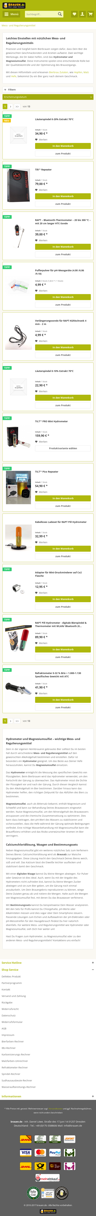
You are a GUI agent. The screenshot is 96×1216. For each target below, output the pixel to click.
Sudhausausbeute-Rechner (17, 1080)
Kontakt (6, 989)
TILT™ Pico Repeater (46, 471)
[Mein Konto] (82, 14)
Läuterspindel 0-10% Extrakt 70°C (54, 371)
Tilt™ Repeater (43, 169)
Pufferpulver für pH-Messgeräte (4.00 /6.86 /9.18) (59, 272)
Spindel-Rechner (11, 1074)
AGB (4, 1028)
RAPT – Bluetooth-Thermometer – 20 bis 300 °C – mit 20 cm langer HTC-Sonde (63, 221)
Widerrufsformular (12, 1022)
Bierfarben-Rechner (13, 1041)
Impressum (8, 1035)
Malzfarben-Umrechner (15, 1061)
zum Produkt (63, 153)
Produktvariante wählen (63, 448)
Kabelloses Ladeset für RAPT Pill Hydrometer (61, 522)
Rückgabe (7, 1002)
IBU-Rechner (9, 1048)
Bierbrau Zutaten (58, 72)
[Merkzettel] (74, 14)
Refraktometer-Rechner (15, 1067)
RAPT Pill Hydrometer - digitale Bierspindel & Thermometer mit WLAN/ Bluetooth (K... (61, 624)
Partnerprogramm (12, 983)
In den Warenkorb (63, 145)
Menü (11, 13)
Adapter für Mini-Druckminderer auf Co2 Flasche (58, 574)
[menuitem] (11, 14)
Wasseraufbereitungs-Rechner (19, 1087)
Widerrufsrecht (10, 1009)
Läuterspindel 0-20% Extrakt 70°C (54, 119)
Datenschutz (9, 1015)
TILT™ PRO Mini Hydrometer (51, 421)
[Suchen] (59, 14)
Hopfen (78, 72)
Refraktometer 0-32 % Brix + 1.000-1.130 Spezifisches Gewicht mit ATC (58, 674)
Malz (86, 72)
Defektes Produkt (11, 976)
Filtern (10, 89)
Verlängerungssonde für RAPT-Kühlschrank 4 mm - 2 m (60, 322)
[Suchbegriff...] (44, 14)
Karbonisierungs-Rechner (16, 1054)
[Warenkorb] (90, 14)
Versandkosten (55, 1108)
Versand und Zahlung (14, 996)
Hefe (13, 76)
